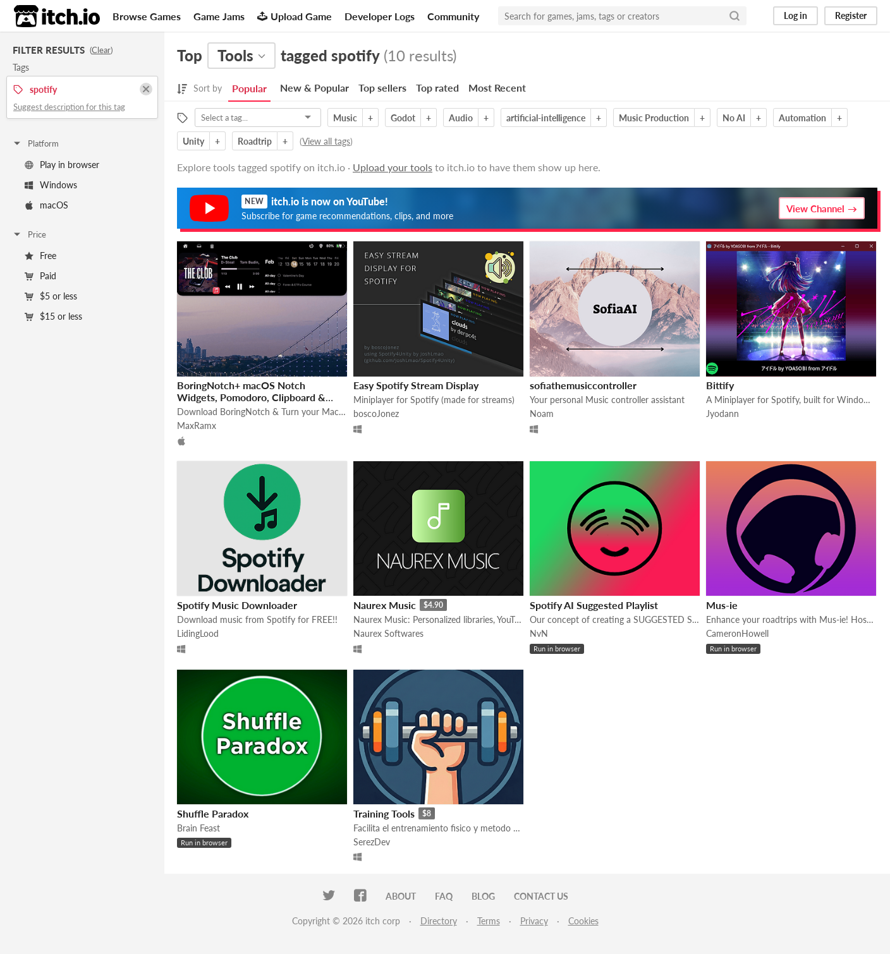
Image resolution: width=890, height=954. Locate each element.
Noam (542, 413)
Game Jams (219, 16)
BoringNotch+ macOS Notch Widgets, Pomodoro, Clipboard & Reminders (251, 397)
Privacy (534, 920)
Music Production (654, 117)
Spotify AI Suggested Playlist (594, 605)
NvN (539, 633)
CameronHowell (737, 633)
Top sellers (382, 88)
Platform (35, 143)
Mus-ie (722, 605)
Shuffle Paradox (212, 813)
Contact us (541, 896)
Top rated (437, 88)
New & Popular (314, 88)
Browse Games (147, 16)
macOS (46, 205)
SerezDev (371, 841)
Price (29, 234)
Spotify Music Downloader (237, 605)
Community (453, 16)
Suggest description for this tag (69, 107)
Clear (101, 50)
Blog (483, 896)
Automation (802, 117)
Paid (40, 275)
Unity (193, 141)
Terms (488, 920)
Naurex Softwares (388, 633)
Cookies (583, 920)
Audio (461, 117)
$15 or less (53, 316)
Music (345, 117)
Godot (403, 117)
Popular (249, 88)
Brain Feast (198, 828)
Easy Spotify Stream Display (416, 385)
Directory (438, 920)
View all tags (326, 141)
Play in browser (62, 164)
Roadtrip (255, 141)
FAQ (444, 896)
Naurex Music (384, 605)
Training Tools (384, 813)
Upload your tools (392, 167)
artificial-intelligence (545, 117)
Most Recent (497, 88)
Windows (51, 184)
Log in (795, 15)
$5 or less (51, 296)
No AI (733, 117)
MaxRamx (196, 425)
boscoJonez (376, 413)
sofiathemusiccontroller (583, 385)
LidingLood (198, 633)
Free (40, 255)
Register (851, 15)
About (401, 896)
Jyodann (722, 413)
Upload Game (294, 16)
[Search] (734, 15)
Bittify (720, 385)
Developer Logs (379, 16)
